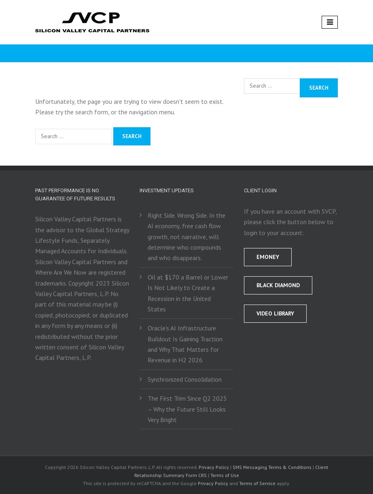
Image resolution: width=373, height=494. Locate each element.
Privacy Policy (214, 467)
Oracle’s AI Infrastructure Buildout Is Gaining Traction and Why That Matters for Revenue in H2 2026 (185, 344)
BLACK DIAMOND (278, 285)
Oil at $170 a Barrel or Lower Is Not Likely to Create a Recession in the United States (188, 293)
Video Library (275, 313)
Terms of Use (224, 475)
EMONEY (267, 257)
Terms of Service (257, 483)
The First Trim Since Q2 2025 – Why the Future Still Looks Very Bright (187, 409)
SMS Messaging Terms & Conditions (272, 467)
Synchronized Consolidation (185, 379)
